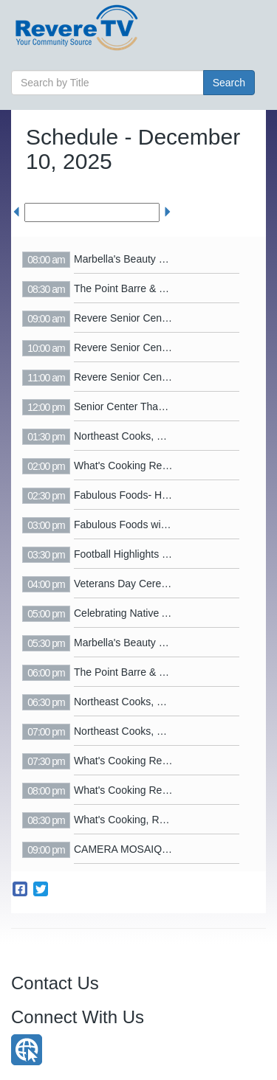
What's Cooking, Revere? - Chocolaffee (164, 819)
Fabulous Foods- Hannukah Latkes (154, 495)
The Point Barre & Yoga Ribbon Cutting (163, 288)
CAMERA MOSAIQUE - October (148, 849)
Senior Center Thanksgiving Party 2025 (164, 406)
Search (229, 83)
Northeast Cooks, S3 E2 (129, 436)
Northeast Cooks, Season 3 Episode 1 (161, 731)
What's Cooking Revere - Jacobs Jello (161, 465)
